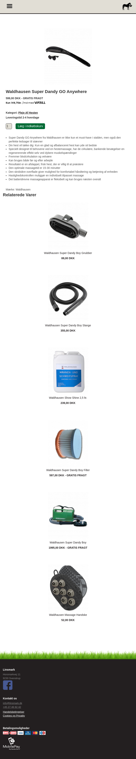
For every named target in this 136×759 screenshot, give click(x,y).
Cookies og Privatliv (14, 715)
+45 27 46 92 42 (12, 707)
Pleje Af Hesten (28, 112)
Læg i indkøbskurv (30, 126)
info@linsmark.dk (12, 703)
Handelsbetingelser (13, 711)
